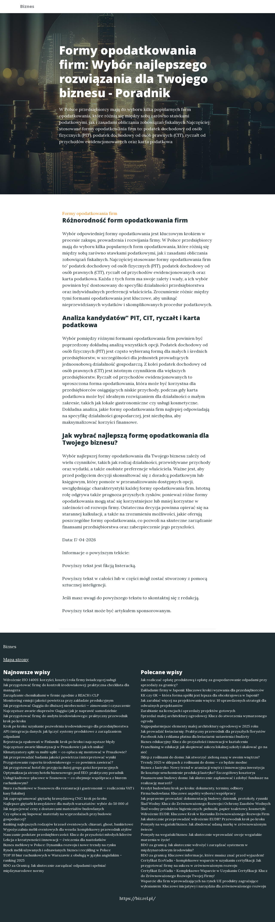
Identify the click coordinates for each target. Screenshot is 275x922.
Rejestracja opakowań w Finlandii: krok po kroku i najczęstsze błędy (59, 741)
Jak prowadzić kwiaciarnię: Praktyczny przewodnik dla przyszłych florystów (203, 731)
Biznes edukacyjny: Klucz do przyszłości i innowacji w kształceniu (194, 741)
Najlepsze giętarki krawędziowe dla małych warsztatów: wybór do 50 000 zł (65, 803)
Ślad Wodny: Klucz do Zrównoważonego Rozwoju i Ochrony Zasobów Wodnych (205, 803)
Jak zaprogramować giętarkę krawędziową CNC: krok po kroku (55, 798)
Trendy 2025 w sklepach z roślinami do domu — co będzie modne (194, 762)
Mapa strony (16, 659)
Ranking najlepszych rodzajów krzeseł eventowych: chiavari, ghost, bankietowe (68, 824)
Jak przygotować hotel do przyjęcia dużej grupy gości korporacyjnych (60, 767)
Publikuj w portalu (188, 7)
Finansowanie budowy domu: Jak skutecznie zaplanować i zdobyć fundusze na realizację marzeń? (204, 780)
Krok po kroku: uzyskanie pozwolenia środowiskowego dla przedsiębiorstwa (65, 726)
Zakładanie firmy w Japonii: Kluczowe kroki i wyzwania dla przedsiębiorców (202, 690)
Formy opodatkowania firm (89, 213)
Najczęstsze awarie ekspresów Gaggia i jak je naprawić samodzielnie (60, 711)
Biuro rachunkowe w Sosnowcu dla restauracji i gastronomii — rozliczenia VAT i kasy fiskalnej (68, 790)
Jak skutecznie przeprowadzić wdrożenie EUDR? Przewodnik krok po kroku (203, 819)
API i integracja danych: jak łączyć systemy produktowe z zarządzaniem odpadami (62, 734)
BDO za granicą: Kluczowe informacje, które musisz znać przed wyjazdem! (202, 855)
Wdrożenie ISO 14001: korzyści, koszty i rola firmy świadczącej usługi (59, 680)
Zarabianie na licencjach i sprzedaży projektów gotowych (188, 711)
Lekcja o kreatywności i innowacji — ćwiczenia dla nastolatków (54, 840)
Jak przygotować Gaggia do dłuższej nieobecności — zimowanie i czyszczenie (66, 705)
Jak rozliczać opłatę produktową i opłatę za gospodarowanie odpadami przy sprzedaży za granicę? (204, 682)
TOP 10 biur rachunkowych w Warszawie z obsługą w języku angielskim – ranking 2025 (62, 857)
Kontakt (244, 7)
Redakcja (221, 7)
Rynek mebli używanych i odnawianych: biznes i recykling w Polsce (57, 850)
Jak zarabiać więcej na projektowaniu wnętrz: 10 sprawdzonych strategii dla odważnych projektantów (203, 703)
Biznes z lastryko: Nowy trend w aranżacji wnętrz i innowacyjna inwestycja (202, 767)
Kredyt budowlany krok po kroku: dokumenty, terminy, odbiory (192, 788)
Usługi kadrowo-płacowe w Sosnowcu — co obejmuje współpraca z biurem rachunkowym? (65, 780)
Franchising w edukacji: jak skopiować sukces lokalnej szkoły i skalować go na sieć (204, 749)
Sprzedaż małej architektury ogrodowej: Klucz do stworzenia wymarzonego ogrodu (204, 718)
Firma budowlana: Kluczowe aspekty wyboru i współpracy (188, 793)
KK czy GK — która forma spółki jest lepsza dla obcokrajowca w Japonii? (200, 695)
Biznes (30, 7)
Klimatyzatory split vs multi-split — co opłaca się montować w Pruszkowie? (65, 752)
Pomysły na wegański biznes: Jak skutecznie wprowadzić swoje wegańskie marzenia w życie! (201, 837)
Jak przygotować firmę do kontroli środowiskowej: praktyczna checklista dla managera (66, 687)
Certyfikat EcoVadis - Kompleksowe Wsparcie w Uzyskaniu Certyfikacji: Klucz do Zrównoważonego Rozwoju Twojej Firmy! (204, 873)
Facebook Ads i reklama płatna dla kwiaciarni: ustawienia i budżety (195, 736)
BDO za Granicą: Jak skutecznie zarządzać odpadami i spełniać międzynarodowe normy (54, 868)
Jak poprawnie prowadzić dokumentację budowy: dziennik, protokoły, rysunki (204, 798)
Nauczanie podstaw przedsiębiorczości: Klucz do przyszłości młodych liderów (67, 834)
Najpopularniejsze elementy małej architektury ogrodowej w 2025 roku (199, 726)
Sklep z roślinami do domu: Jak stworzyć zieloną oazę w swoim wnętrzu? (200, 757)
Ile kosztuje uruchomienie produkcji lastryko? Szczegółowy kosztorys (198, 772)
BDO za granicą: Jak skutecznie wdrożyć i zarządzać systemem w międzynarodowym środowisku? (194, 847)
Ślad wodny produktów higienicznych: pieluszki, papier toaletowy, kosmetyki (203, 809)
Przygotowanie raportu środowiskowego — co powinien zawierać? (58, 762)
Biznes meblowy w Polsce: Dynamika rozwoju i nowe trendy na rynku (59, 845)
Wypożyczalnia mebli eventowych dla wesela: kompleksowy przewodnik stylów (67, 829)
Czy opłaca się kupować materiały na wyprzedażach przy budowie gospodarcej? (57, 816)
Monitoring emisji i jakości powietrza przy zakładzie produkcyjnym (58, 700)
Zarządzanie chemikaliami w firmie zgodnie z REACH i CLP (51, 695)
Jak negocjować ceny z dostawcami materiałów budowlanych (53, 809)
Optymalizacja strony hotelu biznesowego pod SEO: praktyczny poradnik (63, 772)
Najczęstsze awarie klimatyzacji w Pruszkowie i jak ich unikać (53, 747)
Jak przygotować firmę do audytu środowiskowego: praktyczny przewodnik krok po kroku (65, 718)
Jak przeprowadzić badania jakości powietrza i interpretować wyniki (59, 757)
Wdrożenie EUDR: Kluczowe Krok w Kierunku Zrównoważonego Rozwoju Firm (205, 814)
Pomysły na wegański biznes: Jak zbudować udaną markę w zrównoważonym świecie (203, 826)
